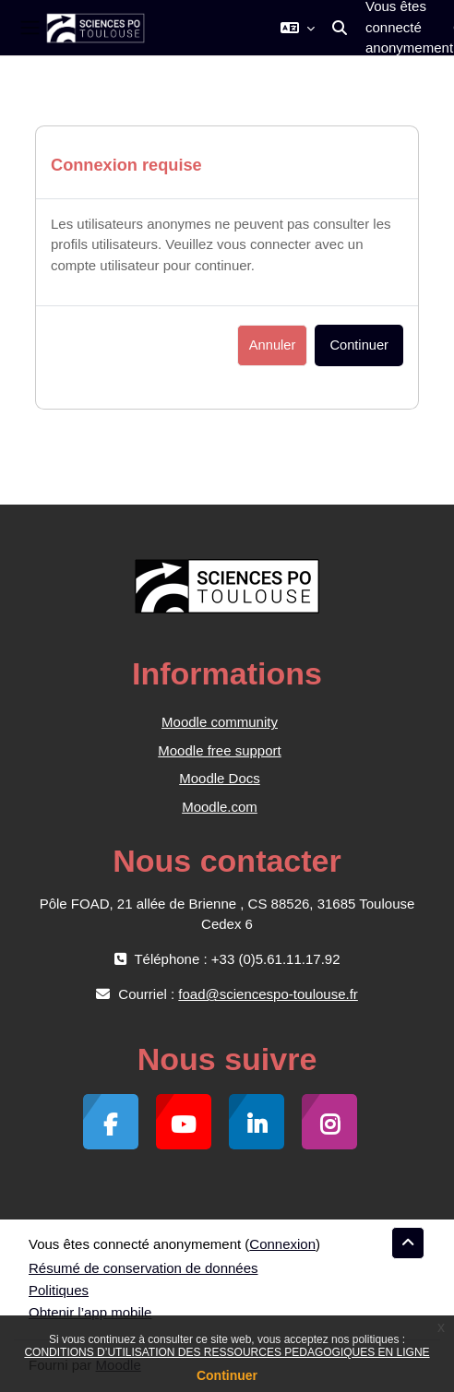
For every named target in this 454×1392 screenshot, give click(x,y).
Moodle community (219, 722)
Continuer (227, 1375)
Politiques (59, 1290)
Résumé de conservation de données (143, 1268)
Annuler (272, 345)
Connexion (282, 1244)
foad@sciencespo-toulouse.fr (268, 994)
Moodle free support (219, 750)
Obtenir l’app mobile (90, 1312)
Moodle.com (219, 807)
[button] (297, 27)
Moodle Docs (219, 778)
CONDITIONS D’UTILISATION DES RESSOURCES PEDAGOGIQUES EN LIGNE (226, 1352)
